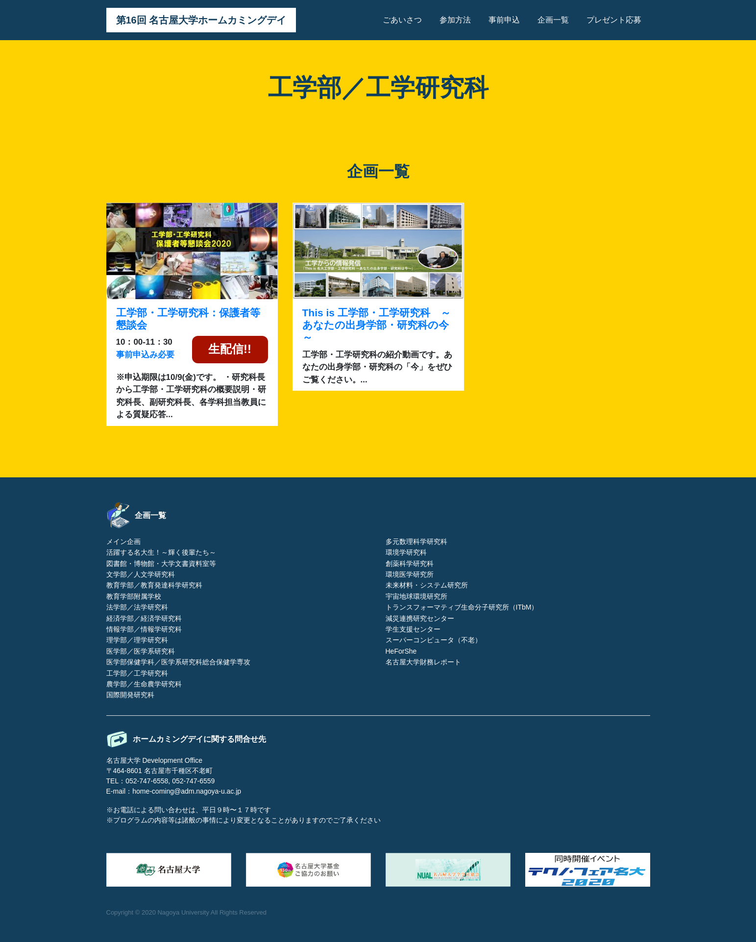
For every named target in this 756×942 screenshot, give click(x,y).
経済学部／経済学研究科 (144, 618)
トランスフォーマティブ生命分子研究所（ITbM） (462, 607)
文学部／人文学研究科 (140, 574)
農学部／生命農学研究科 (144, 684)
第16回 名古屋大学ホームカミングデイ (201, 20)
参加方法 (455, 20)
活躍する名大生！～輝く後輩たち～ (161, 552)
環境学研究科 (406, 552)
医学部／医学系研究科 (140, 651)
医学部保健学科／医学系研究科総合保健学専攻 (178, 662)
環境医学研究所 (410, 574)
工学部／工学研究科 (137, 673)
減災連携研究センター (420, 618)
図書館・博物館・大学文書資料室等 (161, 563)
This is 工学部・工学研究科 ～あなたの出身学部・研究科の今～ (376, 325)
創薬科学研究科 (410, 563)
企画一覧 (553, 20)
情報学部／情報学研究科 (144, 629)
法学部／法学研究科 (137, 607)
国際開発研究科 (130, 695)
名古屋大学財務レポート (423, 662)
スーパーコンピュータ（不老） (434, 640)
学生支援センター (413, 629)
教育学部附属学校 (133, 596)
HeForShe (401, 651)
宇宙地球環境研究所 (416, 596)
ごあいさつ (402, 20)
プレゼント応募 (613, 20)
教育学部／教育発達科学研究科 (154, 585)
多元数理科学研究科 (416, 541)
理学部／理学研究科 (137, 640)
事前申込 (504, 20)
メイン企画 (123, 541)
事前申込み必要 (145, 354)
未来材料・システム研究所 (427, 585)
